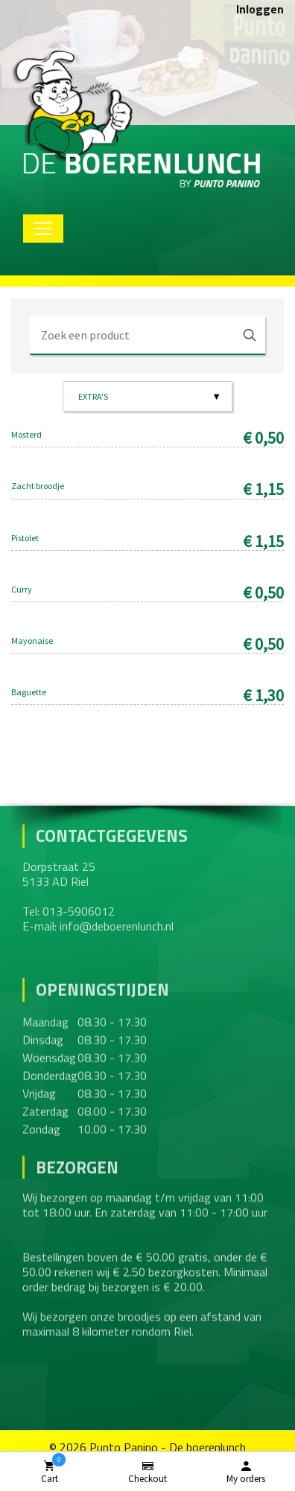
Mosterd (26, 434)
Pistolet (25, 537)
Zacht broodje (37, 485)
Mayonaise (32, 640)
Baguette (28, 691)
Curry (21, 589)
